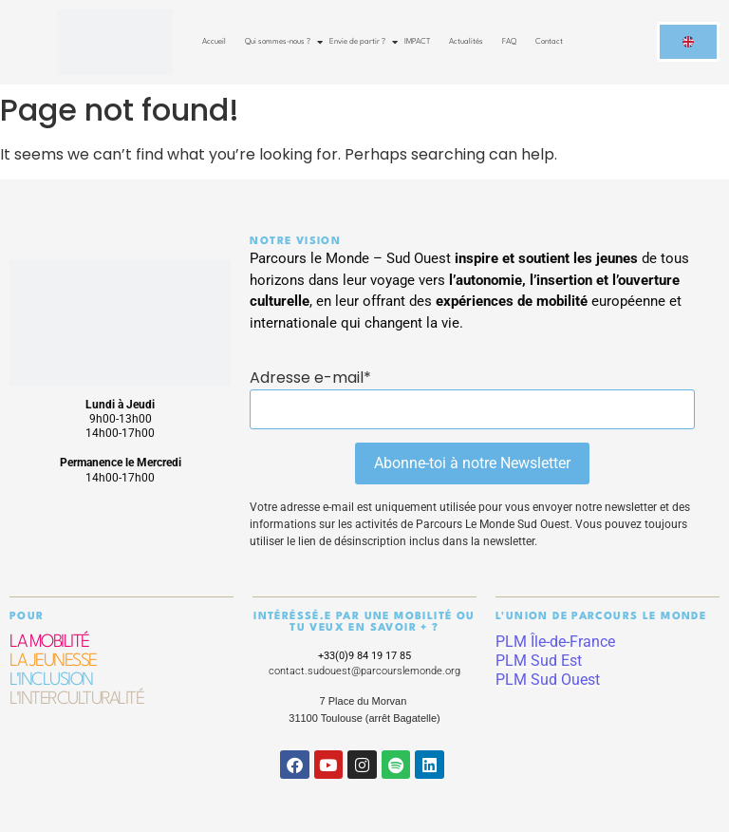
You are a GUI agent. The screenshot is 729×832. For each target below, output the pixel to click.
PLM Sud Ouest (547, 680)
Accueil (214, 42)
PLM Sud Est (538, 661)
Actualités (466, 42)
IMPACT (417, 42)
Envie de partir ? (359, 42)
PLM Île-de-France (555, 642)
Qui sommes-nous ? (279, 42)
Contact (549, 42)
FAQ (509, 42)
